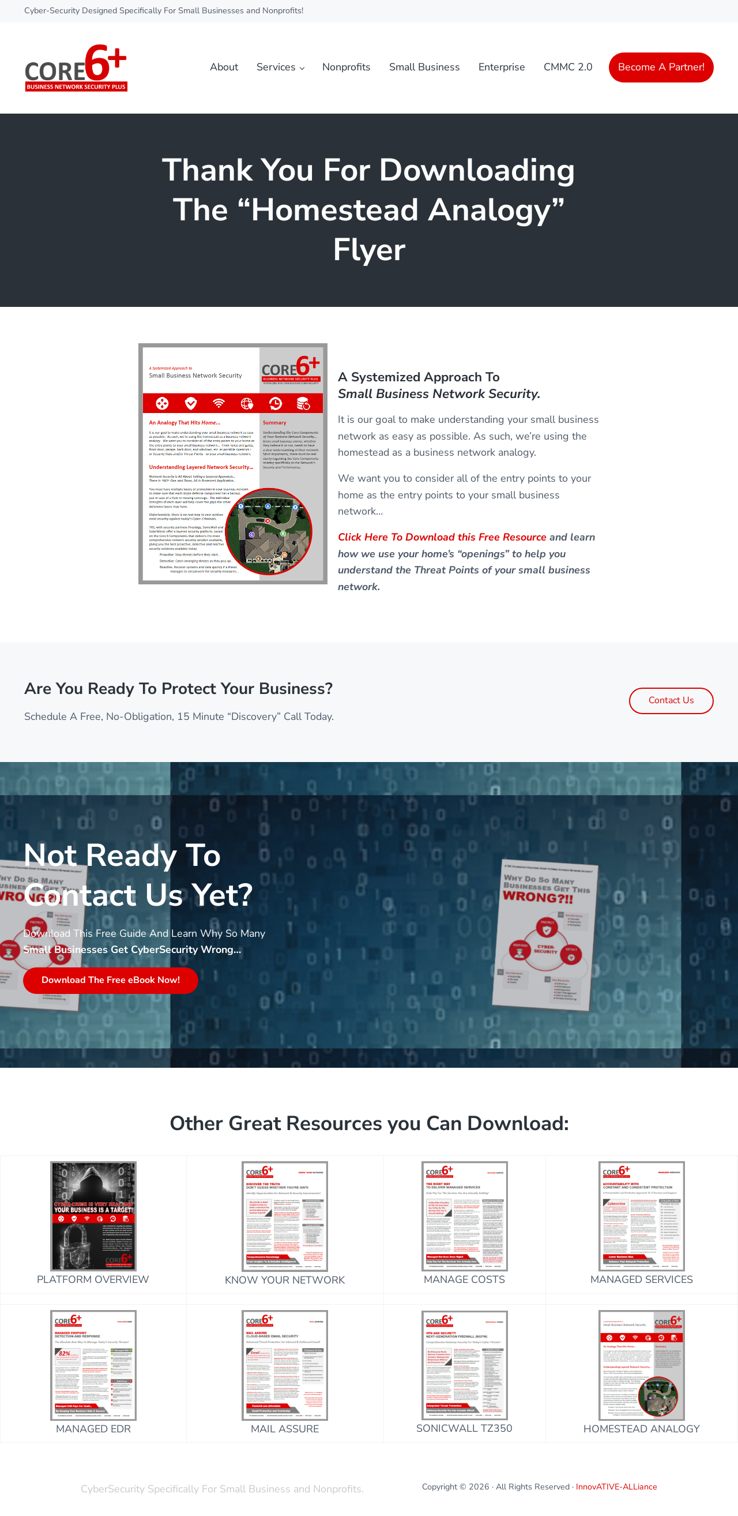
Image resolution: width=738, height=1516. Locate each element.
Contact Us (671, 700)
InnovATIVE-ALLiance (616, 1486)
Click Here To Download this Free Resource (442, 537)
